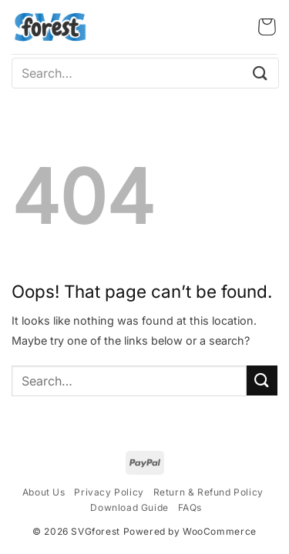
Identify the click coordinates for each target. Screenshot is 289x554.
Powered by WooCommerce (190, 531)
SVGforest (95, 531)
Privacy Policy (108, 492)
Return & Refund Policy (208, 492)
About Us (44, 492)
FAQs (190, 507)
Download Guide (129, 507)
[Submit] (260, 73)
